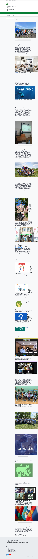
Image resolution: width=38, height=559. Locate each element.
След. (23, 535)
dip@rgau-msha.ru (23, 260)
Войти (7, 10)
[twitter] (8, 555)
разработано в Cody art (30, 556)
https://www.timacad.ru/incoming (19, 247)
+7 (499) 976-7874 (9, 541)
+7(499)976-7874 (9, 7)
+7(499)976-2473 (13, 7)
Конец (25, 535)
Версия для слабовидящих (10, 9)
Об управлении (10, 547)
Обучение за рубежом (11, 548)
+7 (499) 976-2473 (15, 541)
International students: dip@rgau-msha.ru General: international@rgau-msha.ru (17, 542)
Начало (16, 535)
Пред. (18, 535)
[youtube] (10, 555)
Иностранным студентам (12, 551)
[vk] (6, 555)
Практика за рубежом (11, 549)
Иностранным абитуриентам (12, 550)
